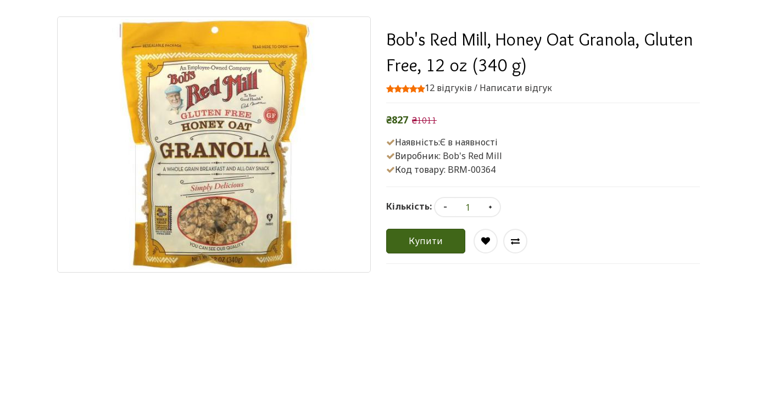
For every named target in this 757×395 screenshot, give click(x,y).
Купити (426, 241)
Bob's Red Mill (472, 156)
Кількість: (409, 206)
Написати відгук (516, 88)
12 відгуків (448, 88)
